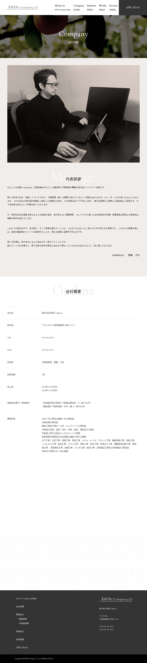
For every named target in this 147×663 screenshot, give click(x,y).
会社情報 (20, 606)
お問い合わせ (22, 647)
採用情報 (20, 639)
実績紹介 (20, 631)
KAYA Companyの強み (26, 598)
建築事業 (23, 619)
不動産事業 (24, 623)
